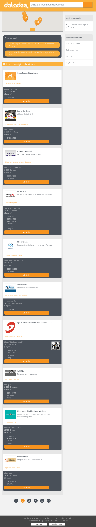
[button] (40, 20)
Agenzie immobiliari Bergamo (14, 336)
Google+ (10, 228)
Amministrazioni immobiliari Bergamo (16, 295)
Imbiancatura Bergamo (12, 379)
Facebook (10, 226)
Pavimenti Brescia (10, 422)
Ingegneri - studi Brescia (12, 467)
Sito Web (10, 178)
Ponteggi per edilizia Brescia (13, 255)
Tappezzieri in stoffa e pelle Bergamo (16, 124)
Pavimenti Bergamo (11, 203)
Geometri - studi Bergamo (13, 84)
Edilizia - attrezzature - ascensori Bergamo (18, 162)
